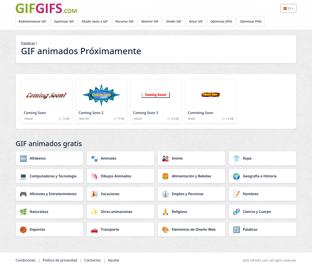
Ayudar (114, 260)
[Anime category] (191, 158)
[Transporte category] (120, 229)
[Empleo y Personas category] (191, 194)
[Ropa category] (262, 158)
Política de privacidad (60, 260)
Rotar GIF (196, 21)
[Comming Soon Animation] (210, 101)
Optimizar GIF (64, 21)
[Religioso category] (191, 212)
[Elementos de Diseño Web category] (191, 229)
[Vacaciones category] (120, 194)
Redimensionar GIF (32, 21)
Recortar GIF (124, 21)
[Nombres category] (262, 194)
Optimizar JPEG (221, 21)
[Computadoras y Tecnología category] (49, 176)
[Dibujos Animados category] (120, 176)
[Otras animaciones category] (120, 212)
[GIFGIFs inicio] (46, 8)
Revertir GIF (149, 21)
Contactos (92, 260)
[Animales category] (120, 158)
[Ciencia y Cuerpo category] (262, 212)
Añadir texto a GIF (95, 21)
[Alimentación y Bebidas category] (191, 176)
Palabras (28, 43)
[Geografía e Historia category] (262, 176)
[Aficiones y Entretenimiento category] (49, 194)
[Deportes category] (49, 229)
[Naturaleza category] (49, 212)
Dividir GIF (173, 21)
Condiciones (26, 260)
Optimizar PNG (251, 21)
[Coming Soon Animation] (46, 101)
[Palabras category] (262, 229)
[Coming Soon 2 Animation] (101, 101)
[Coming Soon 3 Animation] (156, 101)
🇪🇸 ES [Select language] (287, 8)
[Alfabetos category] (49, 158)
